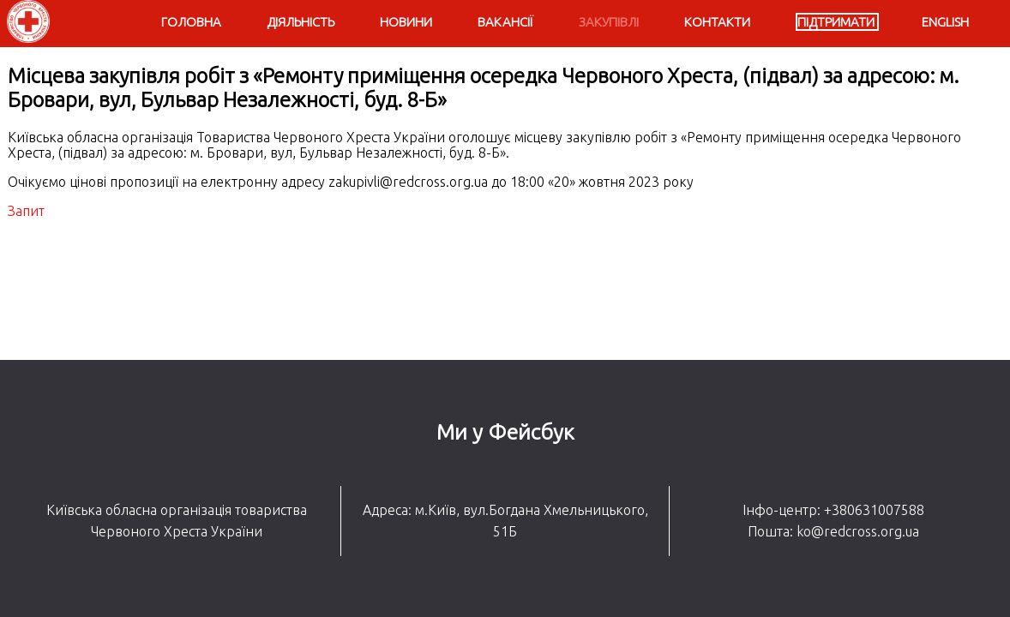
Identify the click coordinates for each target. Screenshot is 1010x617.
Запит (26, 211)
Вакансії (505, 22)
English (945, 22)
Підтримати (836, 22)
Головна (191, 22)
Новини (406, 22)
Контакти (717, 22)
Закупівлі (609, 22)
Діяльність (300, 22)
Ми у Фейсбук (505, 432)
